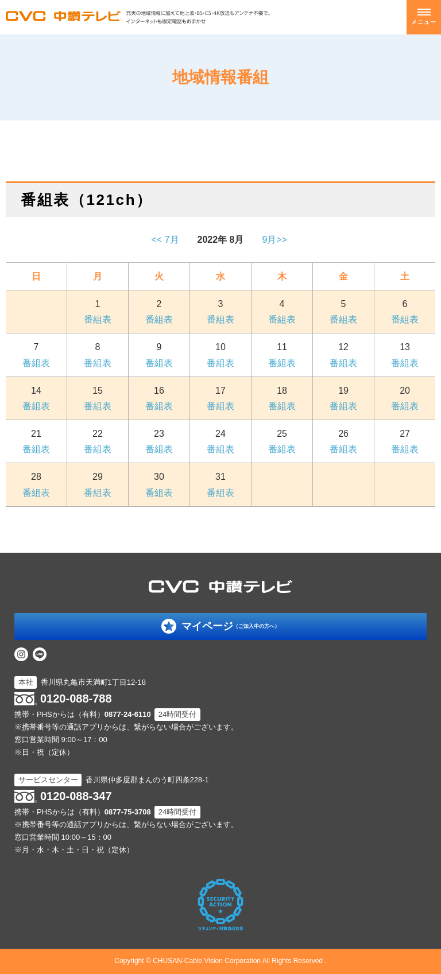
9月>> (275, 240)
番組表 (97, 319)
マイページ (230, 626)
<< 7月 (165, 240)
